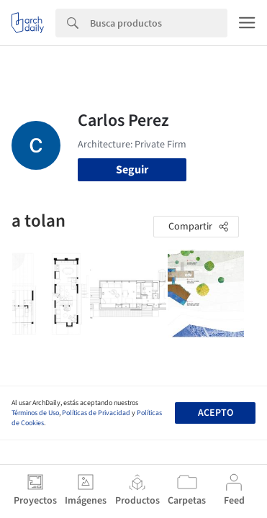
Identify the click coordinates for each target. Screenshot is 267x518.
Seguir (132, 170)
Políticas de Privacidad (96, 413)
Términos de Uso (35, 413)
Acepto (215, 413)
